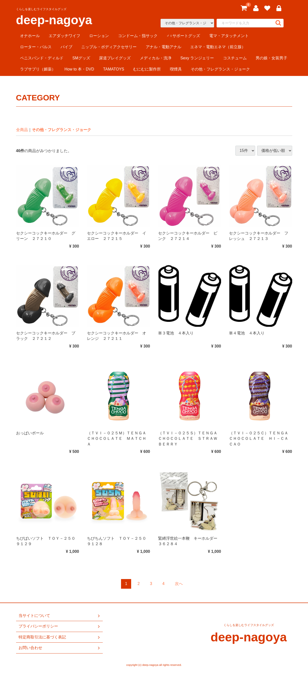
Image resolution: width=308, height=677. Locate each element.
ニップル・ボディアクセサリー (109, 47)
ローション (99, 36)
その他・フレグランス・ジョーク (220, 69)
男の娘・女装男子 (271, 58)
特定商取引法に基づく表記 (60, 637)
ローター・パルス (36, 47)
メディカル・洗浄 (155, 58)
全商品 (22, 130)
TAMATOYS (113, 69)
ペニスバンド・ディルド (41, 58)
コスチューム (235, 58)
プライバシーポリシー (60, 626)
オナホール (30, 36)
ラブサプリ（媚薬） (38, 69)
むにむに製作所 (147, 69)
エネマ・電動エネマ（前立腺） (218, 47)
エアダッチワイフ (64, 36)
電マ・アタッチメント (229, 36)
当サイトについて (60, 615)
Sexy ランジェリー (197, 58)
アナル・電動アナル (163, 47)
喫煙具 (176, 69)
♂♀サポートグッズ (183, 36)
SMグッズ (81, 58)
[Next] (179, 584)
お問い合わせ (60, 648)
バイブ (66, 47)
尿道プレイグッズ (115, 58)
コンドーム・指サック (138, 36)
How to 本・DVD (79, 69)
